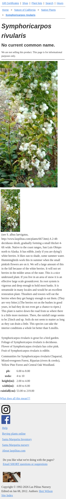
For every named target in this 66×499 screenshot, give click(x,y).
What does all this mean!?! (15, 398)
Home (5, 9)
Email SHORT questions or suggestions (25, 464)
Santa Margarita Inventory (17, 439)
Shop (25, 3)
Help (5, 427)
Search (49, 3)
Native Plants (48, 9)
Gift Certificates (10, 3)
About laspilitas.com (13, 450)
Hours (60, 3)
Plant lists (37, 3)
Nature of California (25, 9)
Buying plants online (14, 433)
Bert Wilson (46, 491)
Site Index (7, 495)
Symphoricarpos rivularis (20, 15)
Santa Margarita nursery (15, 444)
